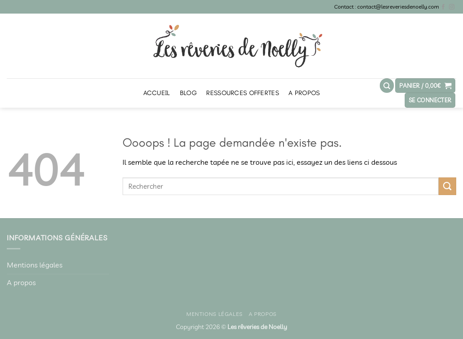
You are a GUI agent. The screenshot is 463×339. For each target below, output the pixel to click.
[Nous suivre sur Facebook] (443, 7)
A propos (304, 93)
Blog (188, 93)
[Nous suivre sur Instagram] (451, 7)
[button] (425, 85)
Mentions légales (34, 264)
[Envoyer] (447, 186)
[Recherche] (387, 85)
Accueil (156, 93)
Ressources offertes (242, 93)
